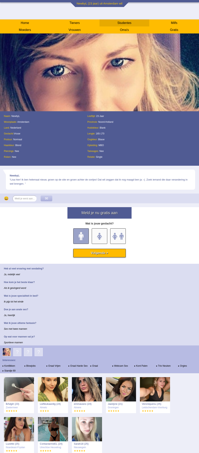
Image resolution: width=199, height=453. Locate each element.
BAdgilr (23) (12, 403)
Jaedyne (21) (115, 403)
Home (25, 23)
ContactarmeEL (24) (51, 443)
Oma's (124, 30)
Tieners (75, 23)
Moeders (25, 30)
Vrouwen (75, 30)
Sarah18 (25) (81, 443)
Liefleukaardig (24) (50, 403)
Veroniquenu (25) (151, 403)
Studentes (124, 23)
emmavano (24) (83, 403)
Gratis (174, 30)
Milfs (174, 23)
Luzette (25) (12, 443)
